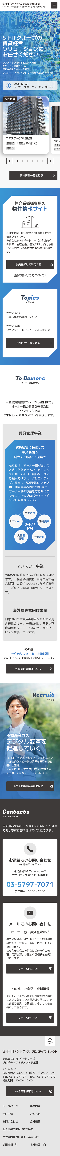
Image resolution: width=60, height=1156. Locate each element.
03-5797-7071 (30, 884)
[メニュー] (54, 5)
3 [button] (27, 161)
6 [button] (43, 161)
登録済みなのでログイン (30, 275)
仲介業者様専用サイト (34, 1091)
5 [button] (37, 161)
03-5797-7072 (46, 1076)
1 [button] (17, 161)
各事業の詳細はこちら (34, 669)
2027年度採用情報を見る (33, 786)
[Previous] (9, 161)
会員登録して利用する (34, 264)
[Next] (50, 161)
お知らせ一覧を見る (35, 343)
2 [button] (22, 161)
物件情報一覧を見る (38, 175)
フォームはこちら (35, 969)
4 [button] (32, 161)
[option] (22, 130)
